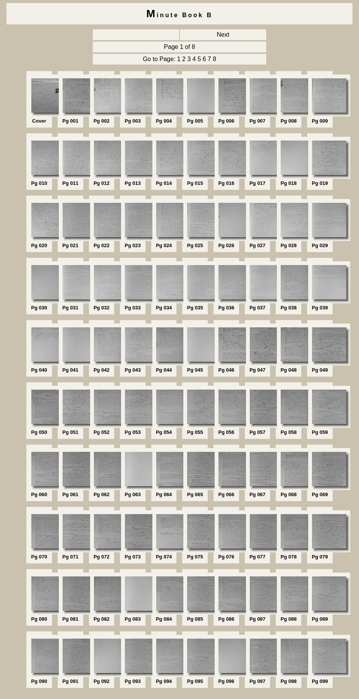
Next (223, 34)
